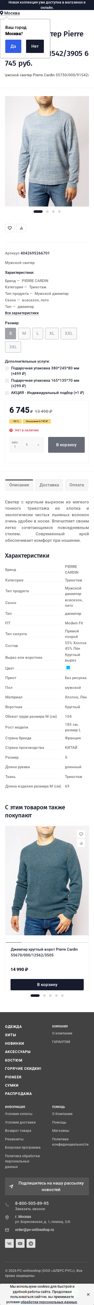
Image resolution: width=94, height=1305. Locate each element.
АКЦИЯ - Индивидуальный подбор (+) (47, 392)
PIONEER (13, 1077)
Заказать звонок (30, 1209)
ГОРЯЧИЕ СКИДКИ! (23, 1069)
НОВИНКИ (14, 1043)
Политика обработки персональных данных (22, 1161)
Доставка (49, 484)
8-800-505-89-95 (32, 1203)
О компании (62, 1033)
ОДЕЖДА (13, 1027)
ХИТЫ (10, 1035)
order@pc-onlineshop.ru (34, 1230)
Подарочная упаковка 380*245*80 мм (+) (45, 371)
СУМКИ (12, 1085)
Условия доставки (20, 1122)
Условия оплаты (18, 1114)
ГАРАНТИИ (61, 1042)
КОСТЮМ (13, 1060)
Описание (19, 484)
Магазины (60, 1131)
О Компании (62, 1114)
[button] (38, 211)
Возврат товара (18, 1131)
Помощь (59, 1122)
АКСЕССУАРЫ (18, 1052)
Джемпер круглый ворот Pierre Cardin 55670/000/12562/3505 (44, 952)
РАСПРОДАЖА (18, 1094)
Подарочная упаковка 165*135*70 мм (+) (45, 383)
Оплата (76, 484)
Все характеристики (22, 313)
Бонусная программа (23, 1147)
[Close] (87, 1294)
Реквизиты (14, 1139)
